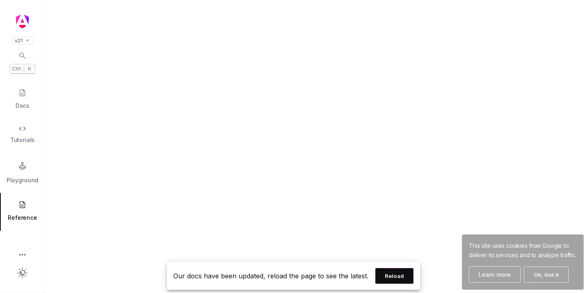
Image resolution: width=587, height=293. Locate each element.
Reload (394, 276)
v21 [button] (23, 40)
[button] (22, 255)
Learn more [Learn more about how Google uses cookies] (495, 274)
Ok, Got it (546, 274)
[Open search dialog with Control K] (22, 62)
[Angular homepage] (22, 22)
